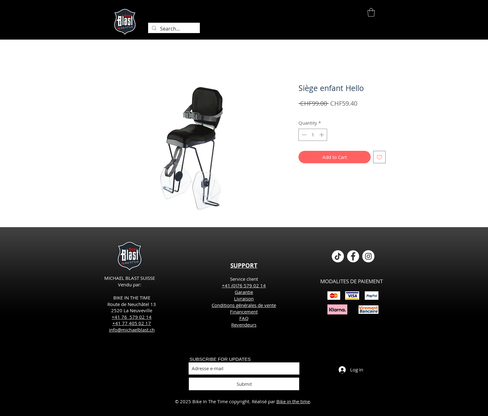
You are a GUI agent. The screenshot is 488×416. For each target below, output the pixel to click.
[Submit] (244, 383)
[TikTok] (338, 256)
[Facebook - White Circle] (353, 256)
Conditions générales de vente (244, 305)
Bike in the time (293, 401)
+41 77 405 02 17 (131, 323)
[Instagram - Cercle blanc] (368, 256)
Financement (244, 311)
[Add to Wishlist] (379, 157)
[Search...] (173, 29)
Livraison (244, 298)
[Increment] (322, 135)
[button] (371, 12)
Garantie (244, 292)
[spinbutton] (313, 135)
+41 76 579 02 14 (132, 317)
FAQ (244, 318)
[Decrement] (303, 135)
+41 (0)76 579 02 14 (244, 285)
